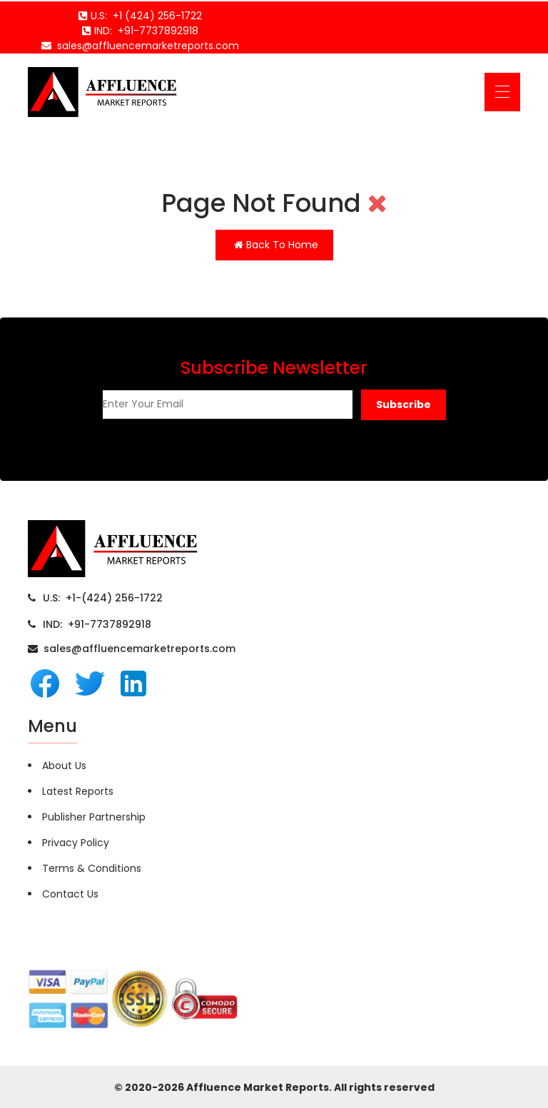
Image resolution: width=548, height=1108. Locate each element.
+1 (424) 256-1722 (154, 16)
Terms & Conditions (91, 868)
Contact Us (70, 894)
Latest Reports (77, 791)
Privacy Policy (75, 842)
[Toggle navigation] (502, 92)
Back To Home (276, 245)
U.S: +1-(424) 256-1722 (103, 598)
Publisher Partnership (94, 817)
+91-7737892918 (155, 31)
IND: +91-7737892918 (97, 624)
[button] (403, 405)
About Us (64, 765)
